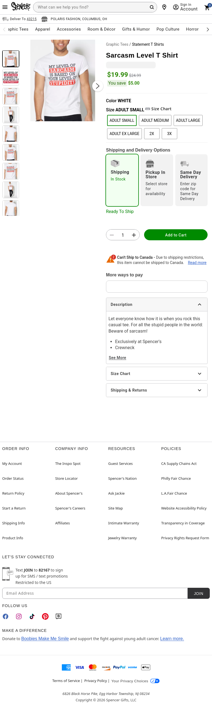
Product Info (12, 537)
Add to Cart (175, 235)
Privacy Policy (95, 680)
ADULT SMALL (122, 120)
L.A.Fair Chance (174, 493)
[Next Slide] (97, 85)
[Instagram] (18, 616)
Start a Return (14, 508)
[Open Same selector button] (19, 19)
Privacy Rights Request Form (185, 537)
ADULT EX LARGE (124, 133)
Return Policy (13, 493)
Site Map (115, 508)
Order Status (12, 478)
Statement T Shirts (148, 44)
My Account (12, 463)
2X (151, 133)
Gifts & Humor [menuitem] (136, 29)
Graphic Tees (117, 44)
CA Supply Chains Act (179, 463)
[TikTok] (32, 616)
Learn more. (172, 638)
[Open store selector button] (74, 19)
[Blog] (58, 616)
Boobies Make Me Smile (45, 638)
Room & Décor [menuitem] (101, 29)
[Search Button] (152, 7)
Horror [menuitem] (192, 29)
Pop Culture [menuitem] (168, 29)
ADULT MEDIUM (155, 120)
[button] (63, 80)
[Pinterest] (45, 616)
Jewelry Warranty (122, 537)
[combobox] (95, 7)
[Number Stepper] (122, 235)
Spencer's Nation (122, 478)
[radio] (122, 180)
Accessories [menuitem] (69, 29)
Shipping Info (13, 523)
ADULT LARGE (188, 120)
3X (169, 133)
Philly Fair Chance (176, 478)
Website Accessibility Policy (183, 508)
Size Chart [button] (158, 108)
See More (117, 357)
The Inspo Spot (68, 463)
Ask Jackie (116, 493)
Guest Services (120, 463)
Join (198, 593)
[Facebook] (5, 616)
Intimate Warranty (123, 523)
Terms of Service (66, 680)
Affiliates (62, 523)
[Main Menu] (5, 7)
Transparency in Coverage (183, 523)
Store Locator (66, 478)
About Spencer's (69, 493)
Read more (197, 262)
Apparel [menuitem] (42, 29)
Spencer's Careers (70, 508)
